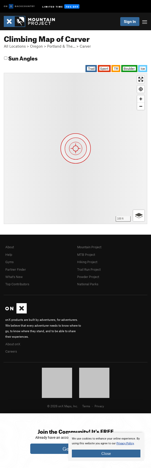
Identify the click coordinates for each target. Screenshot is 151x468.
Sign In (130, 21)
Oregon (36, 46)
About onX (12, 344)
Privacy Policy (125, 443)
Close (106, 453)
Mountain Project (89, 247)
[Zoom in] (140, 99)
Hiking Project (87, 262)
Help (8, 255)
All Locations (15, 46)
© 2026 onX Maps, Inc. (62, 406)
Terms (86, 406)
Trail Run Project (89, 269)
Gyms (9, 262)
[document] (106, 446)
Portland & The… (61, 46)
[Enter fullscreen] (140, 79)
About (9, 247)
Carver (85, 46)
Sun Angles (21, 57)
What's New (14, 277)
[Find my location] (140, 89)
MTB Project (86, 255)
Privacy (99, 406)
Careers (11, 351)
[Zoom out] (140, 106)
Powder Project (88, 277)
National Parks (87, 284)
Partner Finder (15, 269)
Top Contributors (17, 284)
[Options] (138, 215)
